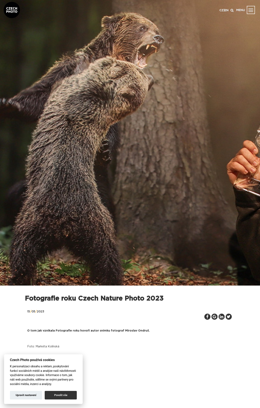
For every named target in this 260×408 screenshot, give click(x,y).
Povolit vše (60, 395)
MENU (240, 10)
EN (226, 10)
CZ (221, 10)
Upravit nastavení (26, 395)
